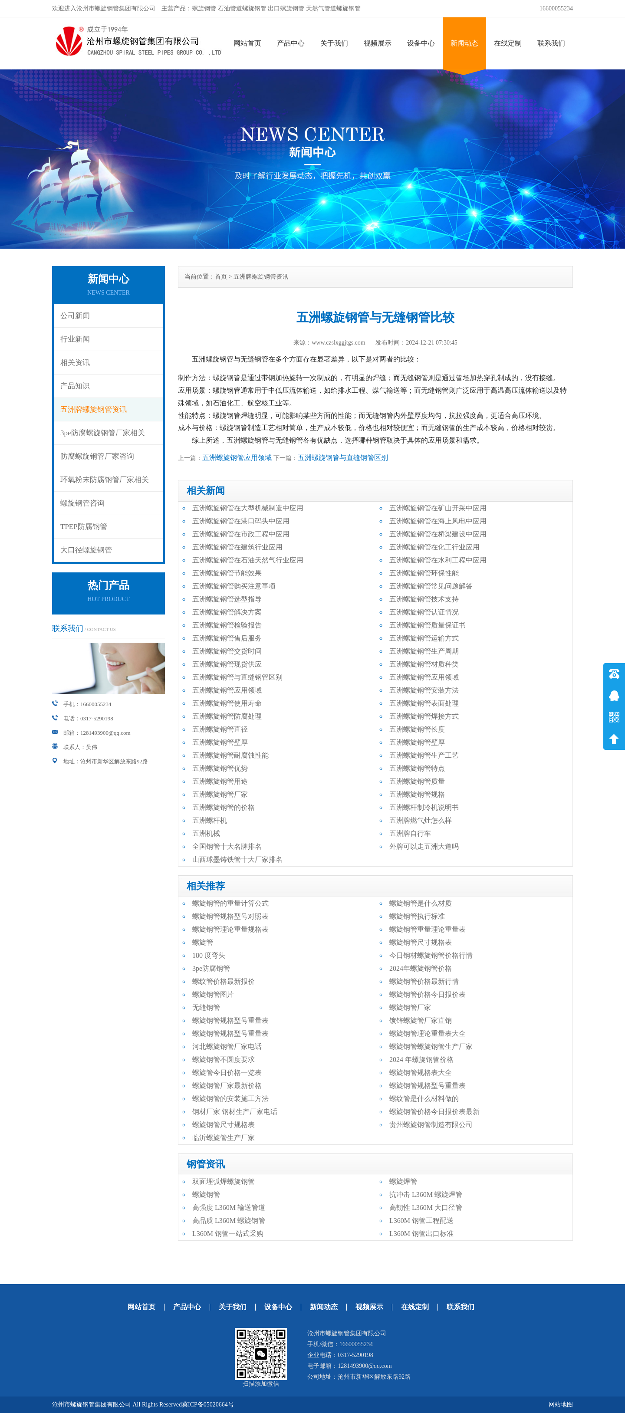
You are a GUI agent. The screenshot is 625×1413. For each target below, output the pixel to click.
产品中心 (291, 43)
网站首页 (247, 43)
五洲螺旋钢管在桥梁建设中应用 (438, 534)
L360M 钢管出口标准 (421, 1233)
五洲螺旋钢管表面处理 (424, 703)
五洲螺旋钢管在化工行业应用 (434, 547)
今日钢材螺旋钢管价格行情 (431, 955)
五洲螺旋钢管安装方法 (424, 690)
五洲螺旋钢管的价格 (223, 807)
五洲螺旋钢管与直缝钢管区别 (343, 457)
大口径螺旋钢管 (86, 550)
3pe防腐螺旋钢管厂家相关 (102, 433)
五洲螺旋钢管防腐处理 (227, 716)
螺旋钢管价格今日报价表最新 (434, 1111)
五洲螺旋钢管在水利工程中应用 (438, 560)
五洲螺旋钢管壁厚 (220, 742)
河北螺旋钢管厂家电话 (227, 1046)
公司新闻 (75, 316)
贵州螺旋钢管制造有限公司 (431, 1124)
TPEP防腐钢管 (83, 526)
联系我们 (551, 43)
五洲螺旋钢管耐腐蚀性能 (230, 755)
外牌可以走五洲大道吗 (424, 846)
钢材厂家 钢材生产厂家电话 (234, 1111)
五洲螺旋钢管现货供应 (227, 664)
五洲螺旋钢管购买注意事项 (234, 586)
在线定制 (508, 43)
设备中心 (421, 43)
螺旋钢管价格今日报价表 (427, 994)
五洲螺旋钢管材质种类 (424, 664)
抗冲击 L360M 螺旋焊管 (425, 1194)
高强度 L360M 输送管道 (228, 1207)
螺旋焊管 (403, 1181)
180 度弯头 (208, 955)
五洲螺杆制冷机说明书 (424, 807)
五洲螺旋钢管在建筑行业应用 (237, 547)
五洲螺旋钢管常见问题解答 (431, 586)
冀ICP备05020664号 (208, 1404)
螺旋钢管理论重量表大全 (427, 1033)
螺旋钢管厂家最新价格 (227, 1085)
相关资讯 (75, 362)
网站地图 (561, 1404)
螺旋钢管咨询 (82, 503)
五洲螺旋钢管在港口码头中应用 (240, 521)
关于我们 (334, 43)
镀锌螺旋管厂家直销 (420, 1020)
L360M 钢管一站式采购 (227, 1233)
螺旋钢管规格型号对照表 (230, 916)
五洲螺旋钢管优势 (220, 768)
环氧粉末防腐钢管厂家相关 (104, 480)
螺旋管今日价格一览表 (227, 1072)
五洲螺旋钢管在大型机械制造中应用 (247, 508)
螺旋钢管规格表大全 (420, 1072)
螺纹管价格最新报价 (223, 981)
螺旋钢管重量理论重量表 (427, 929)
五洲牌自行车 (410, 833)
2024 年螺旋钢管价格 (421, 1059)
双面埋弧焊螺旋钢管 (223, 1181)
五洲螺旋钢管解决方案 (227, 612)
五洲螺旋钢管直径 (220, 729)
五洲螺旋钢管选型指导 (227, 599)
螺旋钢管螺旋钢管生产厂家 (431, 1046)
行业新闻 (75, 339)
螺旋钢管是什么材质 (420, 903)
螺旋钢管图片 (213, 994)
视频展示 (377, 43)
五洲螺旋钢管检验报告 (227, 625)
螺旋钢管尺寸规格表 (420, 942)
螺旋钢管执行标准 (417, 916)
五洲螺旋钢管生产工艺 (424, 755)
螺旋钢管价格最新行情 (424, 981)
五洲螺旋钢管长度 (417, 729)
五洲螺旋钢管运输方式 (424, 638)
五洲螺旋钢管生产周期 (424, 651)
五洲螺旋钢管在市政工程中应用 (240, 534)
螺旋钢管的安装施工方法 (230, 1098)
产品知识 (75, 386)
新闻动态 (464, 43)
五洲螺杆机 (209, 820)
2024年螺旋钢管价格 (420, 968)
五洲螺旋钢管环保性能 (424, 573)
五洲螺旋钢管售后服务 (227, 638)
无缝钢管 (206, 1007)
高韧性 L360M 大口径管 (425, 1207)
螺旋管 (202, 942)
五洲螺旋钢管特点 (417, 768)
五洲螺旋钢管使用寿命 (227, 703)
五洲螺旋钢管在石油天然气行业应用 (247, 560)
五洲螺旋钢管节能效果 (227, 573)
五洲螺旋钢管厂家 (220, 794)
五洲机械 (206, 833)
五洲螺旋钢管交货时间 (227, 651)
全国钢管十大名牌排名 (227, 846)
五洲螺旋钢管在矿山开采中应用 (438, 508)
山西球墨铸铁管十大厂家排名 (237, 859)
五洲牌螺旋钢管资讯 (93, 409)
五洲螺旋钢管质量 (417, 781)
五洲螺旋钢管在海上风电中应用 (438, 521)
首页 (221, 276)
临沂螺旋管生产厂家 (223, 1137)
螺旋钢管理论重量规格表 (230, 929)
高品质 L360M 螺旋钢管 (228, 1220)
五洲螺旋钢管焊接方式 (424, 716)
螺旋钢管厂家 (410, 1007)
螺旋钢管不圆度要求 (223, 1059)
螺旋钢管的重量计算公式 (230, 903)
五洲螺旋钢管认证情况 (424, 612)
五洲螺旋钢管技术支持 (424, 599)
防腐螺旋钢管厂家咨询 (97, 456)
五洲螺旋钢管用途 (220, 781)
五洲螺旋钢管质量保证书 (427, 625)
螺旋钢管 (206, 1194)
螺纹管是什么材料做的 (424, 1098)
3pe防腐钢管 (211, 968)
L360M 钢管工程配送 (421, 1220)
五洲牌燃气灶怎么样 (420, 820)
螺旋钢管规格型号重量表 (230, 1020)
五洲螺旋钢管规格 (417, 794)
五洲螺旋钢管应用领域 (237, 457)
